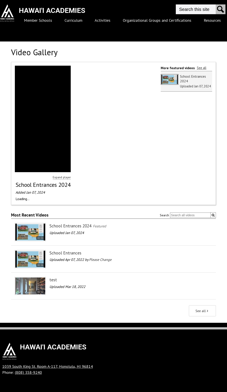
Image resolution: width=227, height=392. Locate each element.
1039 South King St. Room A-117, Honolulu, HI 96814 (47, 366)
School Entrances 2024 (43, 184)
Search (164, 215)
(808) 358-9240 (28, 372)
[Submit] (213, 215)
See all (201, 68)
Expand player (62, 177)
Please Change (100, 259)
